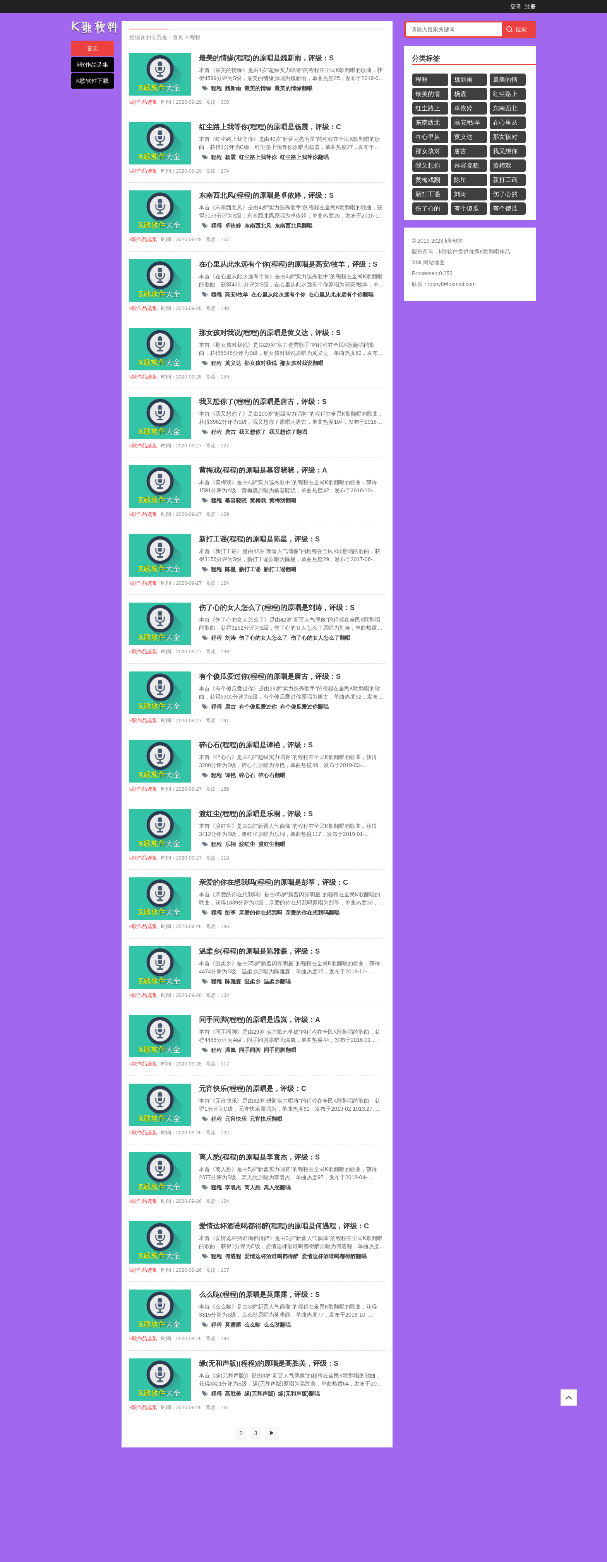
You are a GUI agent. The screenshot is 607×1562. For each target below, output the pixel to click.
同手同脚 (250, 1050)
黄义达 (233, 363)
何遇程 (233, 1256)
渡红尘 (247, 844)
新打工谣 (250, 569)
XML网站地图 (428, 262)
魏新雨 (233, 88)
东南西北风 (257, 226)
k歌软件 (448, 251)
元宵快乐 (236, 1119)
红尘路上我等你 (258, 157)
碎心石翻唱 (271, 775)
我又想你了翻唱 (288, 432)
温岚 (230, 1050)
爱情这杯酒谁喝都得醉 (271, 1256)
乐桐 (230, 844)
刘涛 (230, 638)
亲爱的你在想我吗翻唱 (312, 912)
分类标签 (426, 58)
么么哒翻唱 (277, 1325)
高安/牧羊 (236, 294)
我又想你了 (252, 432)
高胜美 (233, 1394)
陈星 (230, 569)
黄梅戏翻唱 (282, 500)
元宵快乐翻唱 (266, 1119)
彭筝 (230, 912)
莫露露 (233, 1325)
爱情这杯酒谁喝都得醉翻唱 (334, 1256)
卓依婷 (233, 226)
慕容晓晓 (236, 500)
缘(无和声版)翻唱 (298, 1394)
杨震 (230, 157)
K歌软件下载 (92, 80)
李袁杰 (233, 1187)
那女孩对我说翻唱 (301, 363)
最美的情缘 (257, 88)
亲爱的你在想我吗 (260, 912)
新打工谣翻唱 (280, 569)
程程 (195, 37)
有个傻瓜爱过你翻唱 (304, 707)
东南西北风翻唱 (293, 226)
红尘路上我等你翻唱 (304, 157)
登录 (515, 6)
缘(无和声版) (259, 1394)
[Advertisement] (232, 1505)
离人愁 (252, 1187)
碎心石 (247, 775)
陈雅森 (233, 981)
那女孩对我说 (260, 363)
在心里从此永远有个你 (278, 294)
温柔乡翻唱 (277, 981)
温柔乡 (252, 981)
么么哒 (252, 1325)
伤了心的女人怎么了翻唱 (320, 638)
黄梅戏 (258, 500)
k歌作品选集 (93, 64)
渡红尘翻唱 (271, 844)
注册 (530, 6)
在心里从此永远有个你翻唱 (341, 294)
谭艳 (230, 775)
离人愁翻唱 (277, 1187)
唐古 (230, 432)
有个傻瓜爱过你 (258, 707)
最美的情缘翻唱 (293, 88)
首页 (92, 48)
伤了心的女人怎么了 (263, 638)
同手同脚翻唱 (280, 1050)
